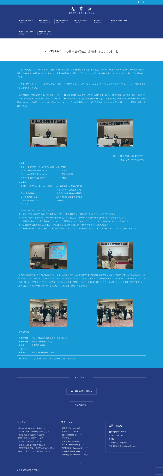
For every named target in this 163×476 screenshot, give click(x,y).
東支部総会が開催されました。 (31, 441)
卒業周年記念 (99, 21)
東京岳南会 (66, 438)
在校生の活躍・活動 (119, 21)
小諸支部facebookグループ (73, 445)
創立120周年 (44, 21)
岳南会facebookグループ (72, 435)
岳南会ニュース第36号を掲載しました (33, 432)
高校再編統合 (62, 21)
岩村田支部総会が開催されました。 (32, 445)
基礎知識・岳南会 (26, 21)
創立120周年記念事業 (81, 391)
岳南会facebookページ (71, 432)
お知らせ (21, 422)
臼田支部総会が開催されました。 (32, 438)
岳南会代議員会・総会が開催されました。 (35, 451)
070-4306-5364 (117, 435)
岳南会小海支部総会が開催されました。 (34, 428)
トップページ (81, 377)
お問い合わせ (45, 33)
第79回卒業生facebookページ (74, 451)
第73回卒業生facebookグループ (75, 448)
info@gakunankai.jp (118, 432)
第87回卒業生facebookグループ (75, 455)
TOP (81, 463)
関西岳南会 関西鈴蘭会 (71, 441)
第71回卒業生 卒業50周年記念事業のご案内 (36, 448)
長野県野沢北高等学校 (71, 428)
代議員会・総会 (80, 21)
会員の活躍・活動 (26, 33)
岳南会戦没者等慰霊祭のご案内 (31, 435)
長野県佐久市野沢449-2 (120, 443)
